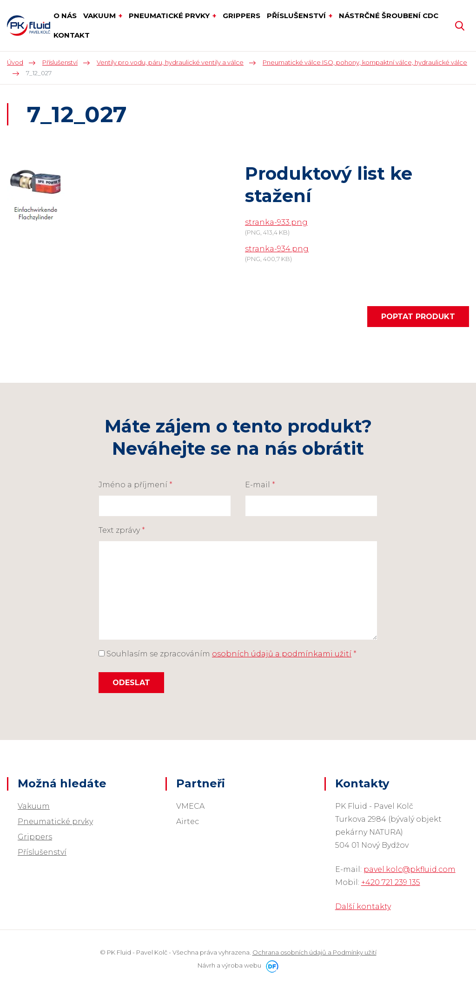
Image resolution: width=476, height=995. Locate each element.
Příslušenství (42, 852)
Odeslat (131, 682)
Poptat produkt (418, 316)
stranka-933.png (276, 222)
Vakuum (34, 806)
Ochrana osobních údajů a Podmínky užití (314, 952)
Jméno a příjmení (135, 484)
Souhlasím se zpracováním (228, 653)
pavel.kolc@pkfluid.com (410, 869)
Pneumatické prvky (55, 821)
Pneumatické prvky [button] (170, 15)
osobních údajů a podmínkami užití (281, 653)
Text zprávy (122, 530)
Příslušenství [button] (297, 15)
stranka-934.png (277, 248)
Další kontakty (363, 906)
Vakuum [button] (100, 15)
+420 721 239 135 (390, 882)
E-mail (260, 484)
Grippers (35, 836)
